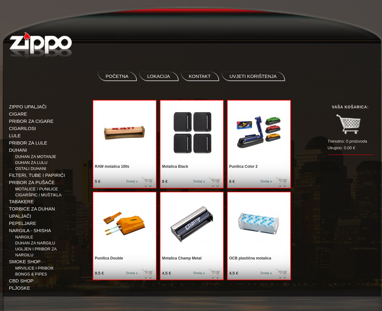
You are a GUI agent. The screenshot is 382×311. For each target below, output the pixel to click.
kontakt (200, 76)
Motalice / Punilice (36, 189)
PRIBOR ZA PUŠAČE (32, 182)
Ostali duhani (30, 168)
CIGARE (18, 114)
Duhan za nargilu (35, 243)
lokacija (158, 76)
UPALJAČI (20, 216)
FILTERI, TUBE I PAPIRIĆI (37, 175)
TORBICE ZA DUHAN (32, 208)
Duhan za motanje (35, 156)
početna (117, 76)
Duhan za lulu (31, 162)
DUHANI (18, 150)
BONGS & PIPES (31, 274)
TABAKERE (21, 201)
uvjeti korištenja (253, 76)
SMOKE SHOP (25, 261)
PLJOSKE (19, 288)
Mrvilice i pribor (34, 268)
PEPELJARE (22, 223)
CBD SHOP (21, 280)
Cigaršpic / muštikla (38, 195)
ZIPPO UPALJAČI (28, 106)
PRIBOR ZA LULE (28, 142)
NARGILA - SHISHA (30, 230)
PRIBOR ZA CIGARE (31, 121)
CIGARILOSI (22, 128)
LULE (15, 135)
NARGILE (24, 237)
